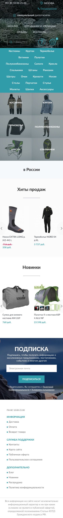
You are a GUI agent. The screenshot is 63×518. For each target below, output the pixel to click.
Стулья (47, 83)
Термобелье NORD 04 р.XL (45, 238)
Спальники (16, 70)
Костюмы (14, 51)
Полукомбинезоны (17, 64)
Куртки (30, 51)
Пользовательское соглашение (25, 460)
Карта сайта (15, 450)
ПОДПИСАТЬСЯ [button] (31, 379)
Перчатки (31, 83)
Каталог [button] (13, 26)
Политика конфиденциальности (26, 487)
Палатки (39, 57)
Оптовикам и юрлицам (40, 26)
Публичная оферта (19, 455)
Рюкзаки (48, 70)
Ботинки (23, 57)
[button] (42, 41)
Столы (16, 83)
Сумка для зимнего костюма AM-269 (12, 316)
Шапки (30, 89)
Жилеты (15, 89)
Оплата (13, 427)
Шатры (11, 76)
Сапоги (38, 64)
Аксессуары (47, 89)
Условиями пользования (43, 390)
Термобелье (47, 51)
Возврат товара (17, 432)
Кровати (38, 76)
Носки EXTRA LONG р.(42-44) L (14, 238)
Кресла (53, 64)
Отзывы (22, 32)
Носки (52, 76)
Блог (11, 472)
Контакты (39, 32)
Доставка (14, 422)
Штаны (33, 70)
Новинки (13, 477)
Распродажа (15, 482)
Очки (24, 76)
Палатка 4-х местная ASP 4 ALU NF (47, 316)
